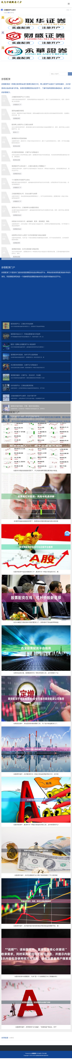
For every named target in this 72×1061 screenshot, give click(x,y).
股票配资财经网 (40, 1055)
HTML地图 (44, 1053)
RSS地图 (38, 1053)
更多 (68, 10)
